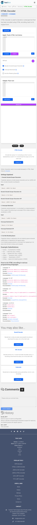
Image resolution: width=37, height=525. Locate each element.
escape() (10, 319)
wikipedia (7, 171)
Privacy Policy (18, 496)
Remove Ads (18, 104)
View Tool (18, 162)
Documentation (15, 321)
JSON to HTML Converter (18, 473)
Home (4, 6)
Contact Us (18, 502)
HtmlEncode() (14, 275)
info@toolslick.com (18, 518)
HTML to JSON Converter (18, 467)
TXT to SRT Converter (18, 479)
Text (14, 6)
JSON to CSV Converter (18, 470)
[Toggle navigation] (34, 3)
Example (15, 53)
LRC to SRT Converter (18, 476)
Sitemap (18, 493)
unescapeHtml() (22, 300)
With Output (7, 99)
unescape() (15, 319)
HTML (21, 145)
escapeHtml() (14, 300)
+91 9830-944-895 (18, 521)
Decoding (20, 6)
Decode (6, 53)
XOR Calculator (18, 464)
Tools (9, 6)
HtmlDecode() (22, 275)
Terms (18, 499)
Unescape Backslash (10, 69)
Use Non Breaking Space (11, 73)
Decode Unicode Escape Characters (14, 66)
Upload (6, 30)
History (18, 490)
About (18, 487)
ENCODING (15, 145)
